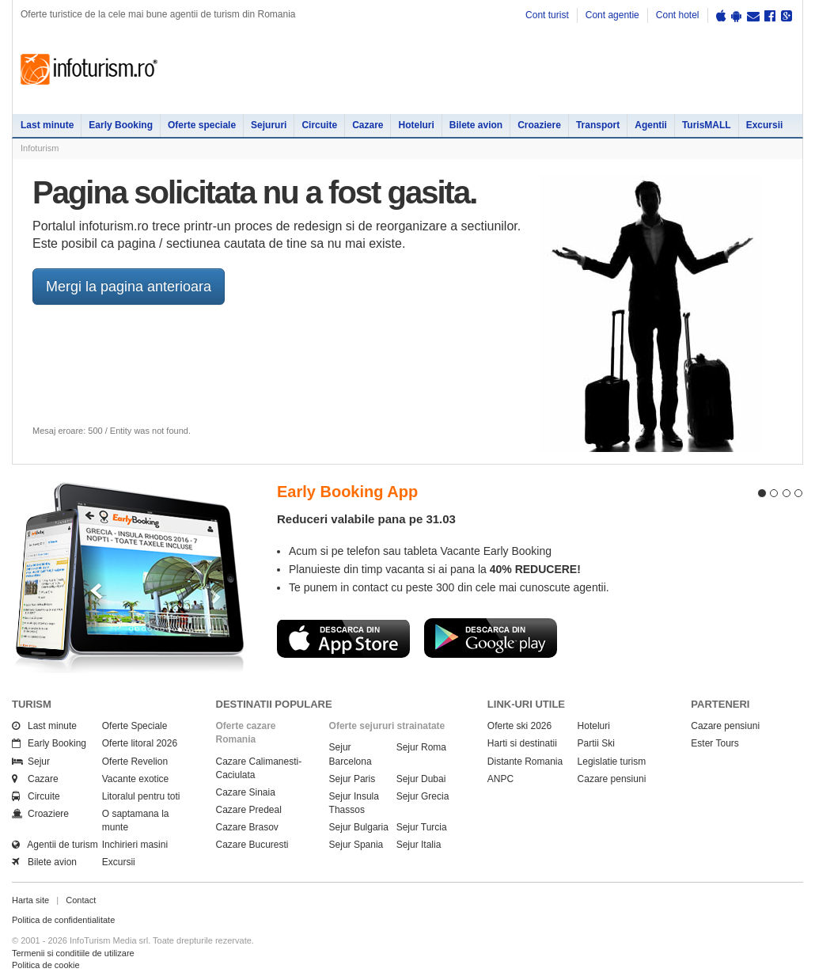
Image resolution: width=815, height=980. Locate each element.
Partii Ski (596, 743)
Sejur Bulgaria (359, 827)
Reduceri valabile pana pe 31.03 (366, 519)
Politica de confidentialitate (63, 920)
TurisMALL (706, 125)
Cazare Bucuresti (252, 844)
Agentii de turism (55, 844)
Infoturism (89, 69)
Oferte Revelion (135, 761)
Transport (598, 125)
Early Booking (121, 125)
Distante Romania (525, 761)
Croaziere (539, 125)
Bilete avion (475, 125)
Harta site (30, 900)
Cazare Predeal (249, 809)
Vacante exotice (135, 778)
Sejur (31, 761)
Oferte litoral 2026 (139, 743)
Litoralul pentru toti (141, 796)
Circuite (319, 125)
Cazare (367, 125)
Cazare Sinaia (245, 792)
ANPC (500, 778)
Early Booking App (347, 491)
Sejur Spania (356, 844)
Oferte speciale (202, 125)
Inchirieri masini (135, 844)
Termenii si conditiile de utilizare (73, 953)
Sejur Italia (419, 844)
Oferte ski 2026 (519, 725)
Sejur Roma (421, 747)
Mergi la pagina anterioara (128, 286)
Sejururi (268, 125)
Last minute (47, 125)
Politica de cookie (46, 965)
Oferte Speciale (135, 725)
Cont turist (547, 15)
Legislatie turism (612, 761)
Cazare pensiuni (612, 778)
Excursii (764, 125)
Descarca (343, 638)
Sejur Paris (352, 778)
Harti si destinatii (522, 743)
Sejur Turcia (421, 827)
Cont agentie (612, 15)
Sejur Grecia (422, 796)
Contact (81, 900)
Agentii (651, 125)
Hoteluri (416, 125)
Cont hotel (677, 15)
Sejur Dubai (421, 778)
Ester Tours (714, 743)
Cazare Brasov (247, 827)
